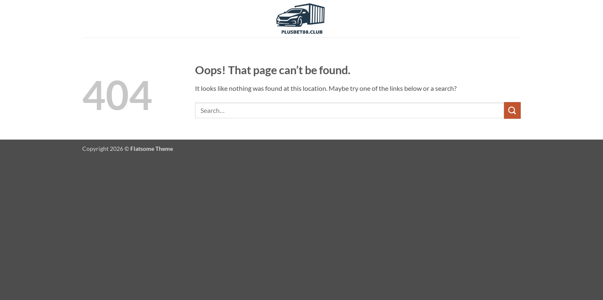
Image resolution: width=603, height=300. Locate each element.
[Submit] (512, 110)
